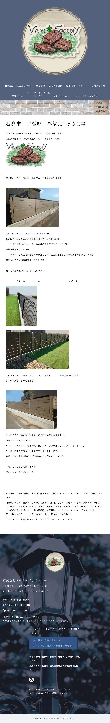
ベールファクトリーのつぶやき (38, 95)
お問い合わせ (98, 86)
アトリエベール (61, 96)
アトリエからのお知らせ (85, 96)
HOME (9, 86)
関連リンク (17, 96)
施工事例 (40, 86)
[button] (53, 643)
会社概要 (70, 86)
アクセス (83, 86)
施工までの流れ (24, 86)
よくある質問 (55, 86)
